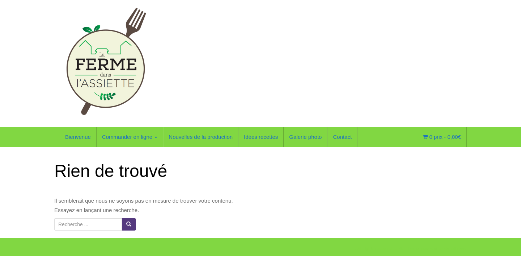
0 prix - (442, 137)
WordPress (455, 248)
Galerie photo (305, 137)
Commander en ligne (129, 137)
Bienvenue (78, 137)
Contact (342, 137)
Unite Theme (406, 248)
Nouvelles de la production (201, 137)
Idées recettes (261, 137)
